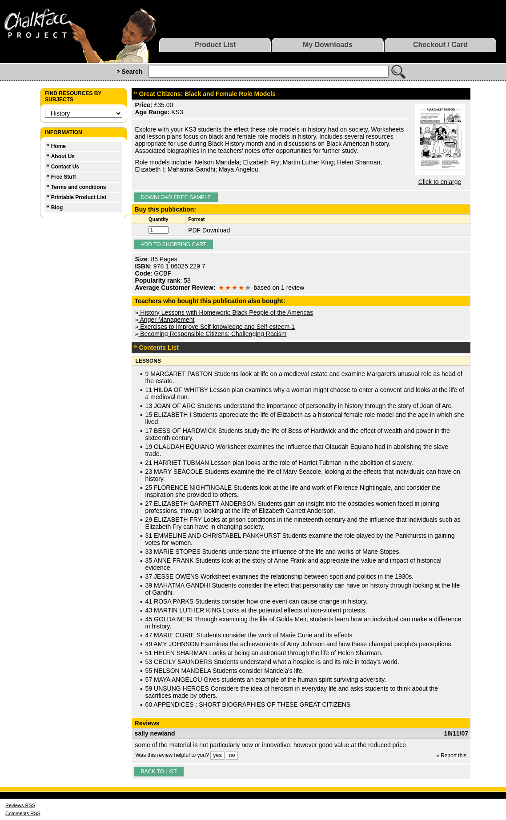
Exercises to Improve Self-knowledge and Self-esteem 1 (216, 326)
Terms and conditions (78, 187)
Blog (57, 207)
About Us (63, 156)
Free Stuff (63, 177)
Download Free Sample (176, 197)
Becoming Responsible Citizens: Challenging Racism (212, 333)
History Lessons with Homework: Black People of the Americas (225, 312)
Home (58, 146)
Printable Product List (79, 197)
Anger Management (166, 319)
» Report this (451, 755)
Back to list (159, 771)
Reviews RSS (20, 805)
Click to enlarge (440, 181)
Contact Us (65, 167)
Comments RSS (22, 813)
